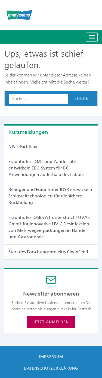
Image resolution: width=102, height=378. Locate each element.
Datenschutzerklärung (51, 368)
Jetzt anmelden (51, 322)
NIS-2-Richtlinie (23, 146)
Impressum (51, 356)
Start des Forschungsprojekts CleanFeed (48, 251)
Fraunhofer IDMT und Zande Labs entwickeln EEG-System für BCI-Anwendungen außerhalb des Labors (46, 168)
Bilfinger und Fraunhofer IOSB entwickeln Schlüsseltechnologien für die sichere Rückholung (50, 196)
